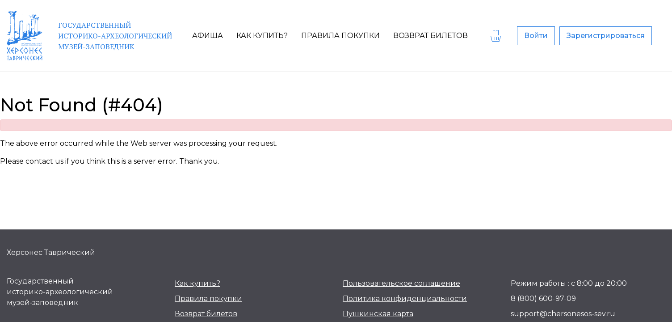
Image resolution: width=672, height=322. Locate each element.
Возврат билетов (206, 313)
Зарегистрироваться (606, 35)
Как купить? (197, 283)
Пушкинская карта (378, 313)
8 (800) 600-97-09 (543, 298)
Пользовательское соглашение (401, 283)
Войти (536, 35)
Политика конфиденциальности (405, 298)
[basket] (497, 36)
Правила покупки (208, 298)
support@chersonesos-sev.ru (563, 313)
